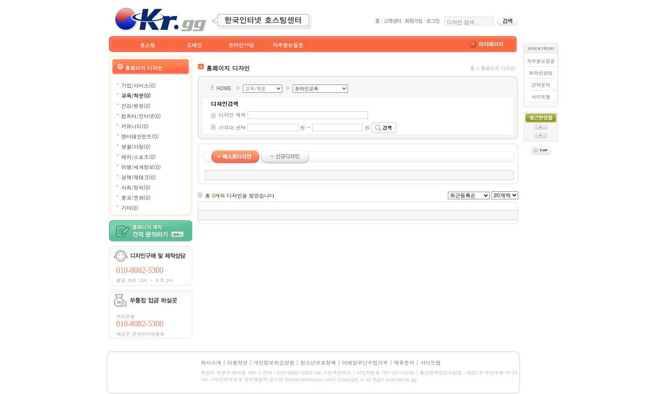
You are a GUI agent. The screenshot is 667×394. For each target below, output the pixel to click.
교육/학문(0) (136, 95)
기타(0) (129, 207)
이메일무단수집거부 (365, 362)
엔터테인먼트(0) (140, 136)
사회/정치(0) (136, 187)
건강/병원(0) (136, 105)
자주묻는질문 (288, 44)
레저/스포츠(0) (138, 156)
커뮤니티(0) (134, 126)
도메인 (194, 44)
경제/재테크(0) (138, 177)
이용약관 (237, 362)
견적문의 (540, 85)
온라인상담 (241, 44)
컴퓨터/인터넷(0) (141, 115)
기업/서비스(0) (138, 85)
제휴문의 (404, 362)
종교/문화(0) (136, 197)
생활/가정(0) (136, 146)
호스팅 (147, 44)
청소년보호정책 (318, 362)
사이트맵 (540, 97)
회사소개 (211, 362)
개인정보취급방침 (274, 362)
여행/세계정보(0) (141, 166)
